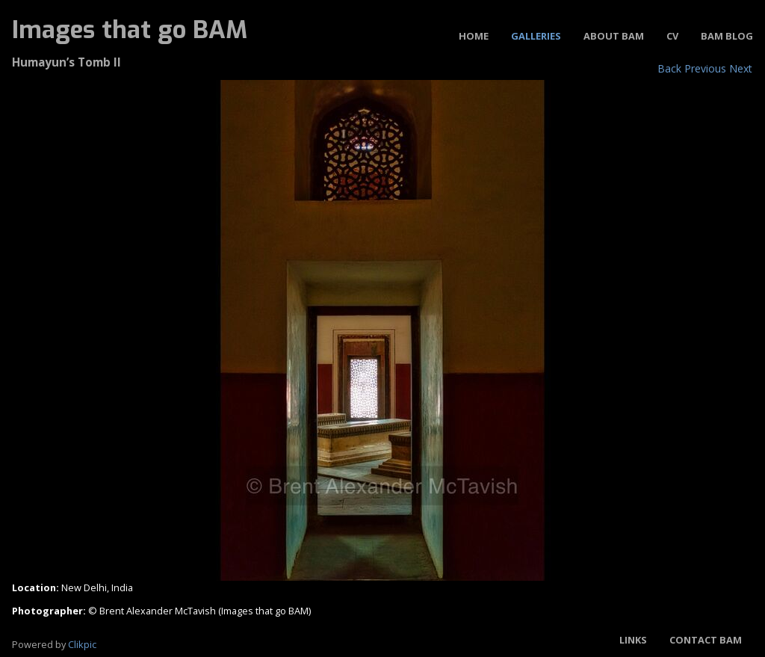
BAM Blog (727, 36)
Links (633, 640)
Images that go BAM (129, 29)
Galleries (536, 36)
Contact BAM (705, 640)
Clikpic (82, 644)
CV (672, 36)
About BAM (613, 36)
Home (474, 36)
